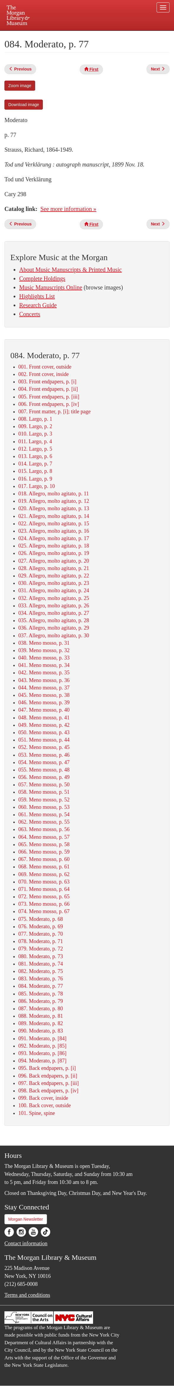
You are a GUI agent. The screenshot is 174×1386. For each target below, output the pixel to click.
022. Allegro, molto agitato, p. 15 (53, 523)
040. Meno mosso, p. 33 (44, 658)
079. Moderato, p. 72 (40, 949)
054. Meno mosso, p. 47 (44, 762)
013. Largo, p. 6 (35, 456)
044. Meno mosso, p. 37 (44, 688)
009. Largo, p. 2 (35, 426)
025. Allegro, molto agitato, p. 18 (53, 546)
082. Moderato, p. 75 (40, 971)
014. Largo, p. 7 (35, 464)
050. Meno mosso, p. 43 (44, 732)
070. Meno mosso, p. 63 (44, 882)
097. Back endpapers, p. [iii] (48, 1083)
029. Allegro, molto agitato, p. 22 (53, 576)
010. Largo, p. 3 (35, 434)
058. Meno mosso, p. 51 (44, 792)
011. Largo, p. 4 (35, 441)
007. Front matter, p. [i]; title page (54, 411)
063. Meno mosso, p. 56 (44, 829)
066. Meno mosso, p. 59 (44, 852)
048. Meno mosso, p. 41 (44, 718)
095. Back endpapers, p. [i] (47, 1068)
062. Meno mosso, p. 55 (44, 822)
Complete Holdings (42, 278)
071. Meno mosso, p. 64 (44, 889)
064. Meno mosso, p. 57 (44, 837)
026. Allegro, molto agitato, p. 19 (53, 553)
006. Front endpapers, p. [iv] (48, 404)
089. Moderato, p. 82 (40, 1023)
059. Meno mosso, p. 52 (44, 800)
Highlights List (37, 296)
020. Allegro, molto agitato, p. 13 (53, 508)
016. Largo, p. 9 (35, 479)
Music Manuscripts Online (50, 287)
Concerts (29, 314)
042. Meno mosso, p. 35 (44, 673)
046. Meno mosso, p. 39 (44, 702)
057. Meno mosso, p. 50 (44, 785)
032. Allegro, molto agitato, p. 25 (53, 598)
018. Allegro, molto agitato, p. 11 (53, 494)
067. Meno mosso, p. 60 (44, 859)
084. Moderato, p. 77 (40, 986)
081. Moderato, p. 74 (40, 964)
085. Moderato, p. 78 (40, 994)
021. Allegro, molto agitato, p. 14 (53, 516)
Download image (23, 104)
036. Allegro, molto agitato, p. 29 (53, 628)
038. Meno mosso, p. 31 (44, 643)
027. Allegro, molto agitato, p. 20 (53, 561)
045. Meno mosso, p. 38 (44, 695)
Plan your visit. (37, 35)
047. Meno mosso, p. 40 (44, 710)
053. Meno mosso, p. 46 (44, 755)
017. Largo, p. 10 (36, 486)
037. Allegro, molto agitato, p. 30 (53, 635)
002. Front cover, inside (43, 374)
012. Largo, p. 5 (35, 449)
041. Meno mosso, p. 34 (44, 665)
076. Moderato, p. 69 (40, 926)
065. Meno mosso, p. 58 (44, 844)
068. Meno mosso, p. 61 (44, 867)
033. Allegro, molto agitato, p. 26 (53, 606)
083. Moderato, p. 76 (40, 979)
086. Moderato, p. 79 (40, 1001)
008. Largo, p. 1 (35, 419)
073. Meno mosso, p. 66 (44, 904)
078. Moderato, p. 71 (40, 941)
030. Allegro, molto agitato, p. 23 (53, 583)
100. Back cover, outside (44, 1105)
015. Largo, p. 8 (35, 471)
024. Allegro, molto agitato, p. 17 (53, 538)
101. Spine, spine (36, 1113)
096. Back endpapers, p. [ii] (47, 1076)
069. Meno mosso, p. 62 (44, 874)
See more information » (68, 209)
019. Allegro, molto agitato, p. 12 (53, 501)
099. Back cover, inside (43, 1098)
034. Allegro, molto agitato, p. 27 (53, 613)
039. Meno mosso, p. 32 (44, 650)
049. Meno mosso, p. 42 (44, 725)
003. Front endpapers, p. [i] (47, 382)
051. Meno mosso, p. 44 (44, 740)
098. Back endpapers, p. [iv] (48, 1091)
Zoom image (19, 85)
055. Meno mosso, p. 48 (44, 770)
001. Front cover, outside (44, 367)
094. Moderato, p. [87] (42, 1061)
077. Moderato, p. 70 (40, 934)
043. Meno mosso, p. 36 (44, 680)
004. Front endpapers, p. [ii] (48, 389)
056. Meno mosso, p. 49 (44, 777)
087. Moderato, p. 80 (40, 1009)
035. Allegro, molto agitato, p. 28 (53, 620)
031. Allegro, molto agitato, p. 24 (53, 590)
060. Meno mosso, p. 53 (44, 807)
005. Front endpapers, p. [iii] (48, 397)
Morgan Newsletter (25, 1219)
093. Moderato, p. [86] (42, 1053)
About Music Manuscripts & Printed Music (70, 269)
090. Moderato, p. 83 (40, 1031)
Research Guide (38, 305)
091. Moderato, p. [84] (42, 1038)
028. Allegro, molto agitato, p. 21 (53, 568)
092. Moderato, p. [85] (42, 1046)
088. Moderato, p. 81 (40, 1016)
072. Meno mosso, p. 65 (44, 897)
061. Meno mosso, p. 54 (44, 814)
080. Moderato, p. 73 (40, 956)
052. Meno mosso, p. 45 (44, 747)
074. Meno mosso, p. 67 (44, 911)
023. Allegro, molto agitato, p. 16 (53, 531)
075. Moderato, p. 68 (40, 919)
